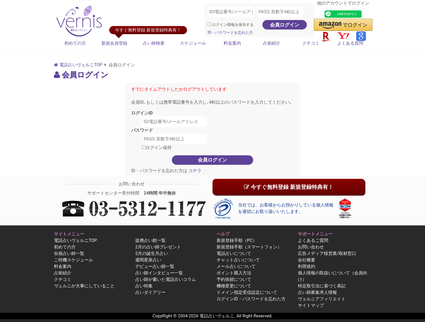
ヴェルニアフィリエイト (322, 298)
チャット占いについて (238, 259)
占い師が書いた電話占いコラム (165, 279)
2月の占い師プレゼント (158, 246)
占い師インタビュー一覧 (159, 272)
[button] (343, 25)
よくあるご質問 (313, 240)
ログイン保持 (157, 147)
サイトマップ (311, 305)
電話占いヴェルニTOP (75, 240)
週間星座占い (148, 259)
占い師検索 (154, 43)
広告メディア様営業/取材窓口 (327, 253)
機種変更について (234, 285)
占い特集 (144, 285)
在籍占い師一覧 (69, 253)
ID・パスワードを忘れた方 (230, 32)
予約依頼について (234, 279)
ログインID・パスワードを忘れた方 (251, 298)
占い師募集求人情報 (317, 292)
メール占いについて (236, 266)
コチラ (194, 170)
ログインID (142, 113)
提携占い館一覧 (150, 240)
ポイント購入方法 (234, 272)
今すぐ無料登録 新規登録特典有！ (288, 187)
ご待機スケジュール (73, 259)
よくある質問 (350, 43)
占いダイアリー (150, 292)
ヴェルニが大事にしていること (84, 285)
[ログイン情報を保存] (209, 24)
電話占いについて (234, 253)
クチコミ (311, 43)
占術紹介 (271, 43)
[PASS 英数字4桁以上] (280, 11)
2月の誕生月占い (151, 253)
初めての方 (75, 43)
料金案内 (232, 43)
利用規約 (306, 266)
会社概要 (306, 259)
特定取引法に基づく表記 (322, 285)
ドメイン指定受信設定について (247, 292)
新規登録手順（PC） (237, 240)
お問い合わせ (311, 246)
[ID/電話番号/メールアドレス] (231, 11)
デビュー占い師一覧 (154, 266)
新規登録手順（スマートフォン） (249, 246)
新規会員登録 (114, 43)
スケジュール (193, 43)
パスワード (142, 130)
